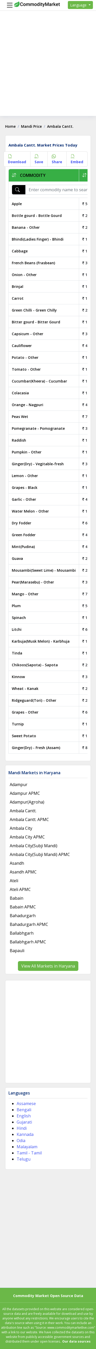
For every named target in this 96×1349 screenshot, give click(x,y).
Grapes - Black (24, 487)
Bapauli (17, 950)
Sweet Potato (24, 735)
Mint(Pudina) (23, 546)
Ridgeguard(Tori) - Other (34, 700)
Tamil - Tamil (29, 1153)
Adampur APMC (25, 793)
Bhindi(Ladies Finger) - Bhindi (37, 239)
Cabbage (20, 251)
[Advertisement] (48, 68)
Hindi (22, 1128)
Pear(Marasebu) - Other (33, 582)
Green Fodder (24, 534)
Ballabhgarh (22, 933)
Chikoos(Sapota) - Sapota (35, 664)
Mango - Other (25, 593)
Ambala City (21, 828)
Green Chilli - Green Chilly (34, 310)
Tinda (17, 653)
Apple (17, 203)
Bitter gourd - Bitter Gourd (36, 322)
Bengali (24, 1110)
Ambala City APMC (27, 837)
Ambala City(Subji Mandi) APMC (40, 854)
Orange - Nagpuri (27, 404)
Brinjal (17, 286)
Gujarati (24, 1122)
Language (79, 5)
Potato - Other (25, 357)
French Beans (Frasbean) (33, 262)
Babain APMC (23, 907)
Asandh (17, 863)
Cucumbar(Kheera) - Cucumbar (39, 381)
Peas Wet (20, 416)
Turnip (18, 724)
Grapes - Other (25, 712)
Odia (21, 1140)
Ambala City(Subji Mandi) (33, 846)
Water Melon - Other (30, 511)
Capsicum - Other (27, 333)
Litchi (17, 629)
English (24, 1116)
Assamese (26, 1103)
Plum (16, 605)
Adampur (18, 784)
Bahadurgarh (23, 915)
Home (10, 126)
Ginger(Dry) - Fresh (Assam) (36, 747)
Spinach (19, 617)
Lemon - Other (25, 475)
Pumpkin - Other (26, 452)
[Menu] (8, 5)
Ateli (14, 880)
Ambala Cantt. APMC (29, 819)
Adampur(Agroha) (27, 802)
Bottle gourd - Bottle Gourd (37, 215)
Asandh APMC (23, 872)
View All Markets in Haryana (48, 966)
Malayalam (27, 1147)
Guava (17, 558)
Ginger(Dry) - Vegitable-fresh (38, 463)
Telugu (23, 1159)
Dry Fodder (21, 523)
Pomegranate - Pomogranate (38, 428)
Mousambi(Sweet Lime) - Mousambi (44, 570)
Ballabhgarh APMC (28, 942)
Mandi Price (31, 126)
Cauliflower (22, 345)
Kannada (25, 1134)
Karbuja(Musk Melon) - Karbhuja (41, 641)
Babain (16, 898)
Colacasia (20, 392)
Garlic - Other (24, 499)
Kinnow (18, 676)
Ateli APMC (20, 889)
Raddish (19, 440)
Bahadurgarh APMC (29, 924)
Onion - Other (24, 274)
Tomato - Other (26, 369)
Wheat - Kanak (25, 688)
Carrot (18, 298)
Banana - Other (26, 227)
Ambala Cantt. (23, 811)
